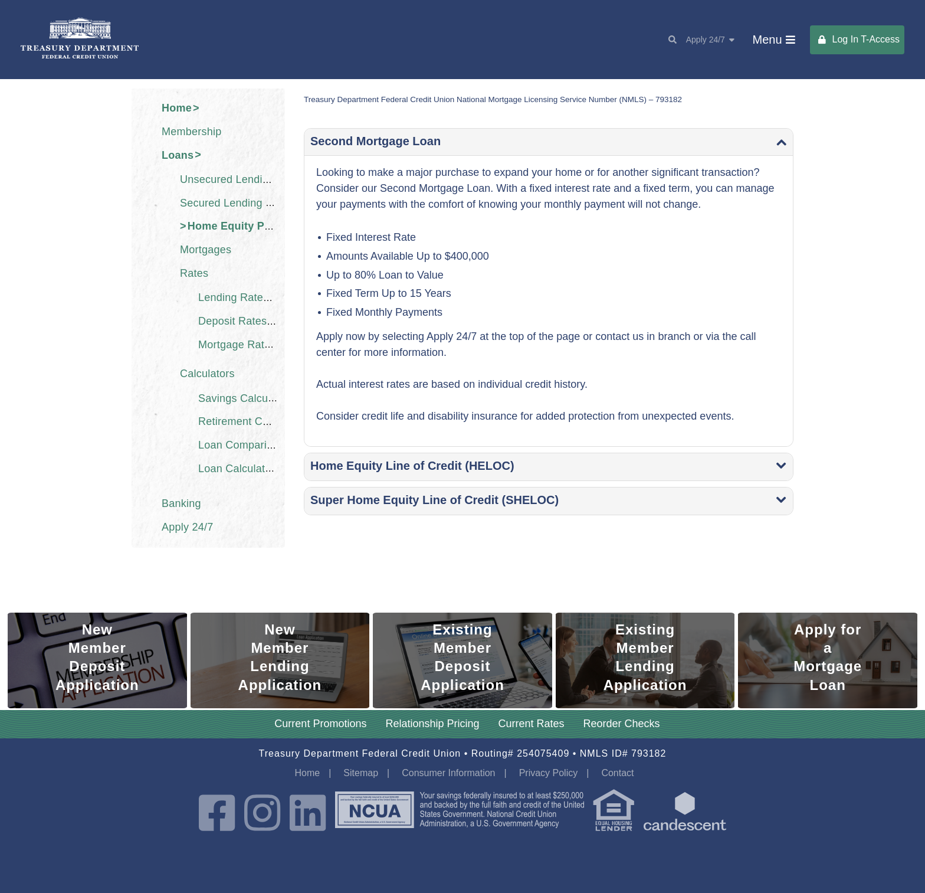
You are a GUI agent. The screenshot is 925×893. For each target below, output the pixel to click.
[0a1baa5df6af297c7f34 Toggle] (548, 501)
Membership (192, 132)
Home (177, 108)
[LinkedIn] (308, 814)
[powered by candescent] (685, 814)
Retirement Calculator (251, 421)
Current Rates (531, 724)
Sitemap (360, 773)
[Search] (668, 40)
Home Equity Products (246, 226)
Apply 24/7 (188, 527)
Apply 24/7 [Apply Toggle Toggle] (710, 39)
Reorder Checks (621, 724)
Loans (177, 155)
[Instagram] (262, 814)
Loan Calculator (236, 468)
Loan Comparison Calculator (267, 445)
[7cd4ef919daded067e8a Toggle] (548, 142)
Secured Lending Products (244, 202)
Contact (617, 773)
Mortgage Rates (237, 344)
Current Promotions (320, 724)
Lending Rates (233, 297)
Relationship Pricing (432, 724)
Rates (194, 273)
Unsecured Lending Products (250, 179)
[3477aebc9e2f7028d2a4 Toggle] (548, 466)
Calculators (207, 374)
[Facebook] (217, 814)
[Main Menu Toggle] (774, 40)
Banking (181, 503)
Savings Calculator (244, 398)
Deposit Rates (232, 321)
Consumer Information (448, 773)
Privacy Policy (548, 773)
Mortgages (205, 250)
